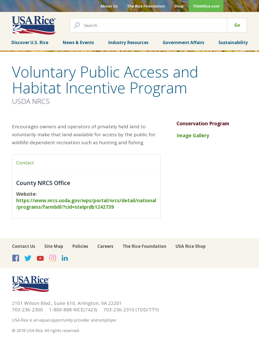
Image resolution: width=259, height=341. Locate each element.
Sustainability (233, 42)
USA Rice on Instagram (52, 258)
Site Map (53, 246)
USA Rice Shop (190, 246)
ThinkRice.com (206, 5)
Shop (179, 5)
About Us (109, 5)
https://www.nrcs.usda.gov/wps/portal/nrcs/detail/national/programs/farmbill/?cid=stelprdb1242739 (86, 203)
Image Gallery (193, 135)
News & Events (78, 42)
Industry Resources (128, 42)
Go (237, 25)
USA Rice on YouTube (40, 258)
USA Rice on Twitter (28, 258)
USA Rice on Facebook (15, 258)
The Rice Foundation (146, 5)
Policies (80, 246)
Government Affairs (183, 42)
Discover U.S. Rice (29, 42)
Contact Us (23, 246)
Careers (105, 246)
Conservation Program (203, 123)
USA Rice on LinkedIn (64, 258)
